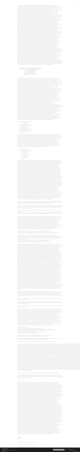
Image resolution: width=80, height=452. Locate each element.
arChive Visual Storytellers (31, 444)
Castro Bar (26, 328)
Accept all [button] (58, 449)
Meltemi (26, 327)
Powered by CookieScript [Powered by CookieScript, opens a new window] (76, 451)
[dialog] (40, 450)
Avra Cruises (40, 291)
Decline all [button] (71, 449)
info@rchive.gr (49, 372)
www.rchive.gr (35, 372)
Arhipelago (26, 329)
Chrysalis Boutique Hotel (34, 335)
